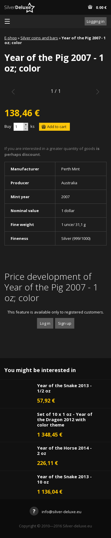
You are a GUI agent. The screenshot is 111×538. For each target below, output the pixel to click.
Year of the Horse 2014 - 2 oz (64, 450)
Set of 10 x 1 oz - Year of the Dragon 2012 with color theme (64, 419)
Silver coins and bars (39, 38)
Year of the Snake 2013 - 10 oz (64, 479)
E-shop (10, 38)
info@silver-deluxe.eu (55, 511)
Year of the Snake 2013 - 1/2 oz (64, 388)
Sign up (64, 323)
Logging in (95, 21)
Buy (7, 126)
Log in (45, 323)
